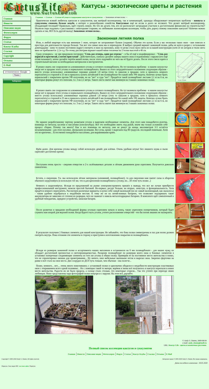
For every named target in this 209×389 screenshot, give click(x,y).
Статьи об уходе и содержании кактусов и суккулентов (79, 17)
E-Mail (7, 65)
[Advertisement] (38, 372)
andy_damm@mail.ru (197, 343)
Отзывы (8, 60)
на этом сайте (24, 366)
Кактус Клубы (11, 46)
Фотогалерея (10, 32)
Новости (8, 23)
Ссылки (8, 51)
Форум (7, 37)
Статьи (7, 42)
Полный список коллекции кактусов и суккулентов (120, 348)
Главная (8, 18)
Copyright (9, 56)
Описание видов (12, 28)
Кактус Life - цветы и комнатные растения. (188, 345)
